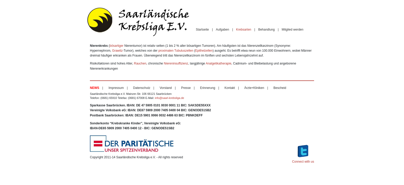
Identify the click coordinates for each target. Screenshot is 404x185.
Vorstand (165, 88)
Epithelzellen (204, 50)
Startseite (202, 29)
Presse (186, 88)
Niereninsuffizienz (176, 63)
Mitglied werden (292, 29)
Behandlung (266, 29)
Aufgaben (222, 29)
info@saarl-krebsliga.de (169, 97)
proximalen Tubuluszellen (175, 50)
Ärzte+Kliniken (254, 88)
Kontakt (229, 88)
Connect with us (303, 153)
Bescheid (279, 88)
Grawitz (117, 50)
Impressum (116, 88)
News (94, 88)
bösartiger (116, 46)
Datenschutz (141, 88)
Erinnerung (207, 88)
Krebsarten (243, 29)
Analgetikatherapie (218, 63)
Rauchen (140, 63)
